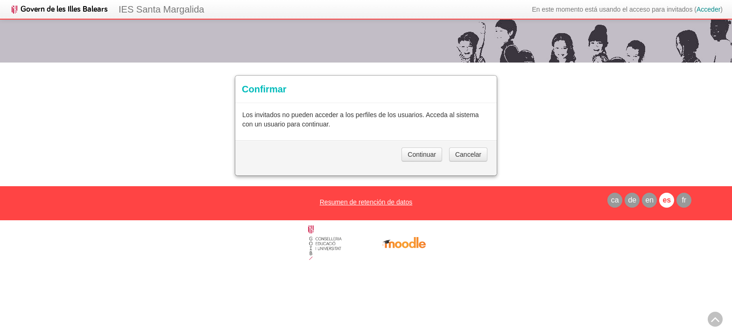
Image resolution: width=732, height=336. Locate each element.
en (649, 200)
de (632, 200)
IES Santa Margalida (161, 9)
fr (684, 200)
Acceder (708, 9)
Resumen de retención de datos (366, 202)
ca (615, 200)
